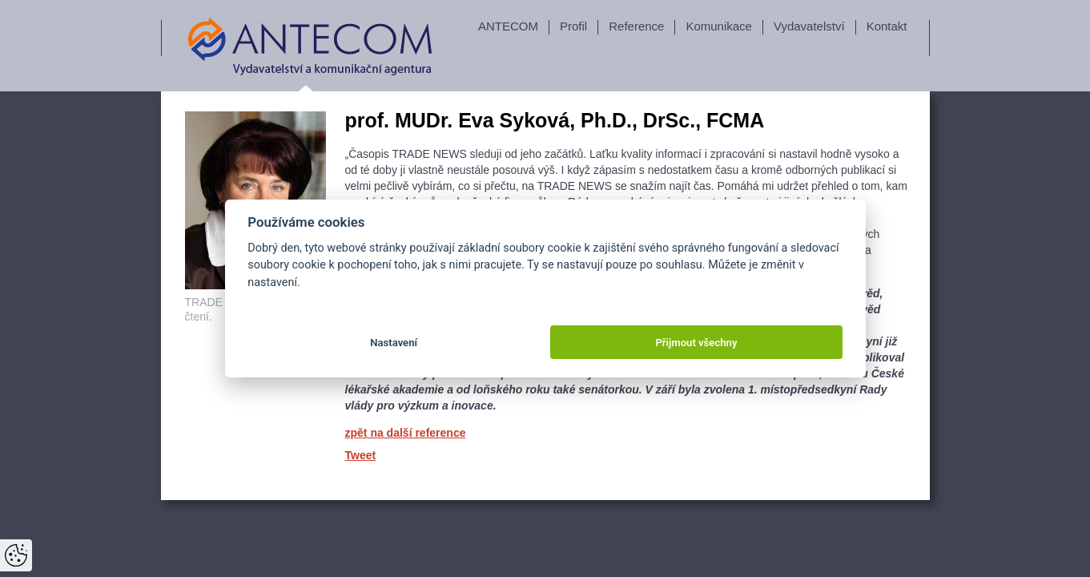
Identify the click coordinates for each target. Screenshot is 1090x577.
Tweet (360, 455)
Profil (573, 26)
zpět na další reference (405, 432)
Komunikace (719, 26)
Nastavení (393, 343)
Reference (636, 26)
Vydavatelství (809, 26)
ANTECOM (508, 26)
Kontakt (887, 26)
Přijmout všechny (696, 343)
